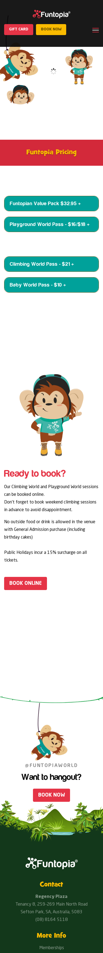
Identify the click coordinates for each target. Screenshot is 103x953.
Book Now (51, 795)
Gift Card (19, 30)
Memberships (51, 948)
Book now (51, 30)
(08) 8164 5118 (51, 920)
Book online (25, 583)
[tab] (51, 203)
